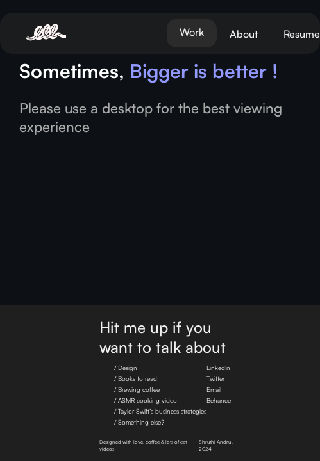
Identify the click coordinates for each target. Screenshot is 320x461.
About (244, 34)
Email (213, 389)
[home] (61, 33)
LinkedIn (218, 367)
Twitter (215, 378)
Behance (218, 400)
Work (192, 32)
